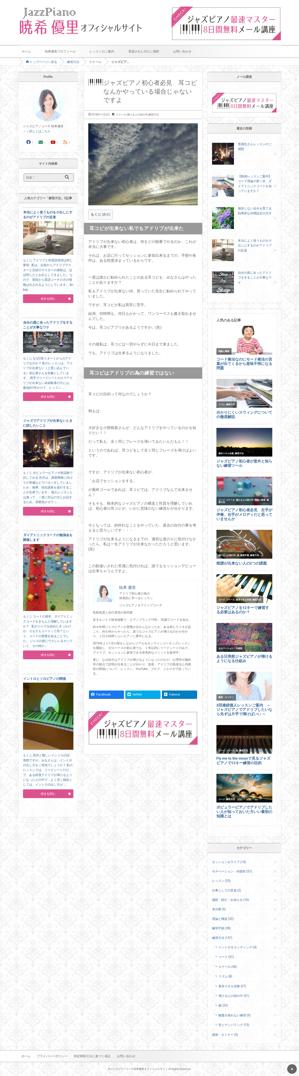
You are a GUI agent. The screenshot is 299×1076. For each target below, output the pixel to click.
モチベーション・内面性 (232, 871)
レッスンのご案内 (102, 51)
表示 (106, 214)
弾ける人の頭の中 (137, 114)
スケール (95, 62)
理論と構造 (223, 919)
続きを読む (48, 298)
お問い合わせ (182, 51)
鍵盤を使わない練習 (234, 1015)
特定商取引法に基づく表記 (92, 1056)
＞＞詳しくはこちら (37, 131)
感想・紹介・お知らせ (230, 900)
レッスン (221, 880)
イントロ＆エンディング (237, 947)
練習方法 (73, 62)
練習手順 (221, 928)
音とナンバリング (233, 1025)
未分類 (219, 909)
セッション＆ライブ (229, 862)
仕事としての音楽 (226, 890)
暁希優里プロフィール (60, 51)
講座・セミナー (225, 1034)
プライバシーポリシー (52, 1056)
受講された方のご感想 (143, 51)
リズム (225, 976)
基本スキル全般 (232, 986)
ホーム (26, 51)
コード (226, 957)
